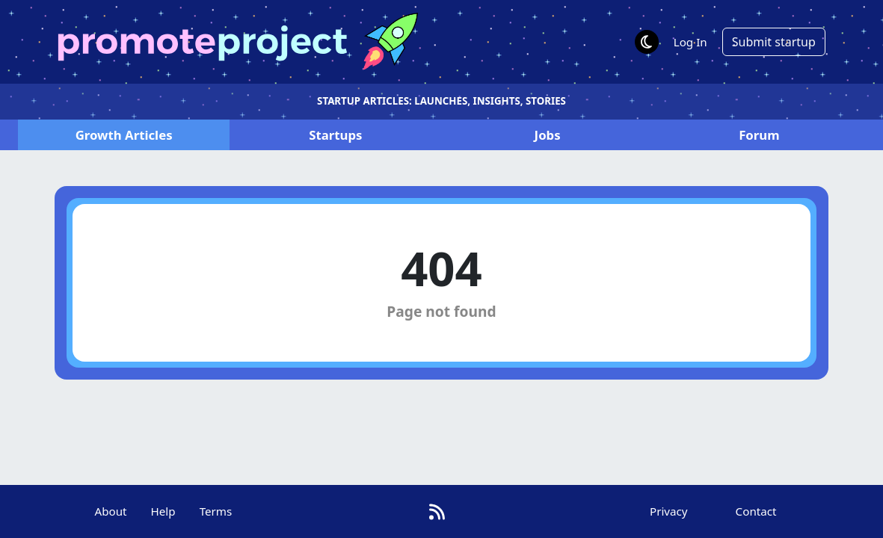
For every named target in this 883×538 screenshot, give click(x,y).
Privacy (669, 511)
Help (163, 511)
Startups (335, 134)
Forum (759, 134)
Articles (124, 134)
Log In (690, 41)
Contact (756, 511)
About (110, 511)
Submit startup (774, 42)
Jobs (548, 134)
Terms (216, 511)
